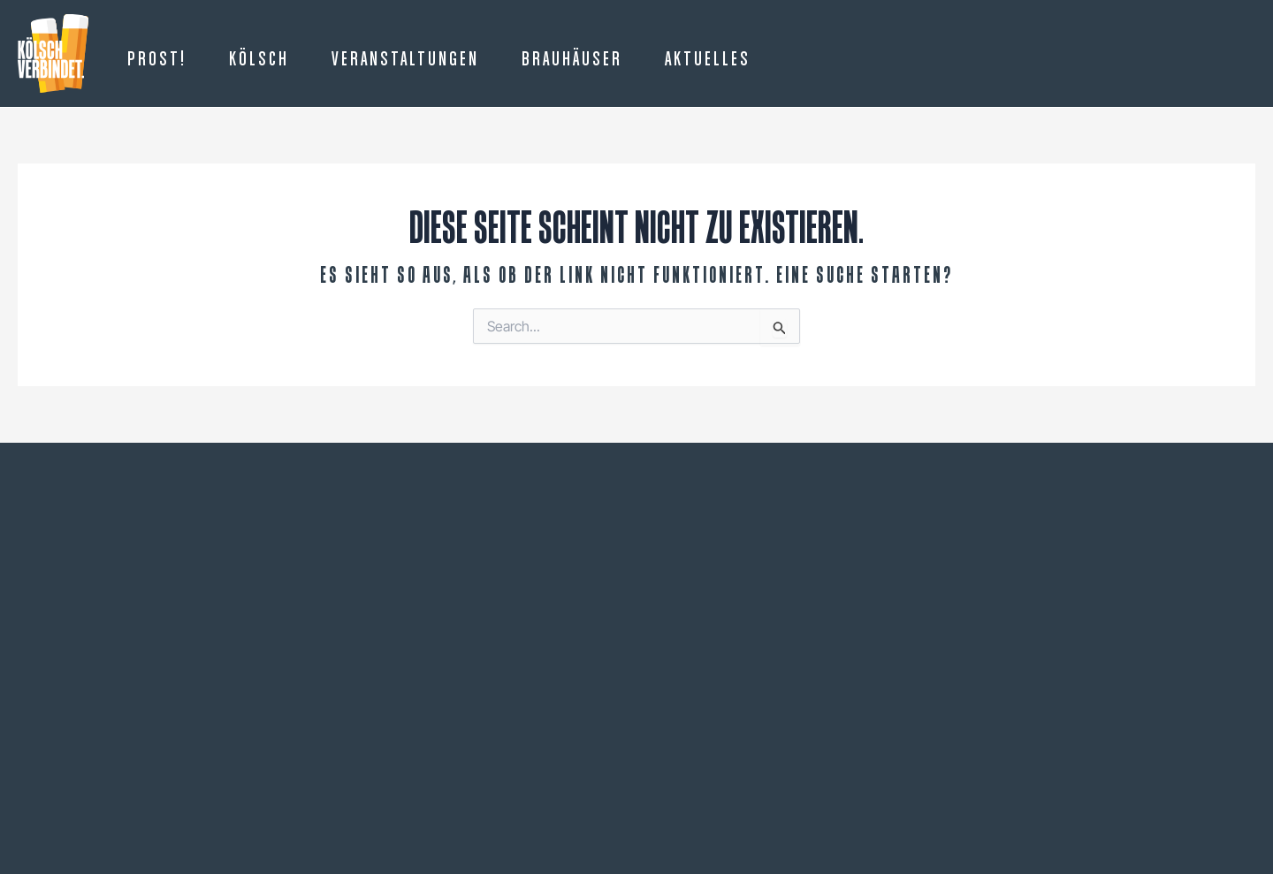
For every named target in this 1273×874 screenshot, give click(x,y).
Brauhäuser (572, 60)
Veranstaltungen (405, 60)
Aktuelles (708, 60)
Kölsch (259, 60)
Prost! (157, 60)
